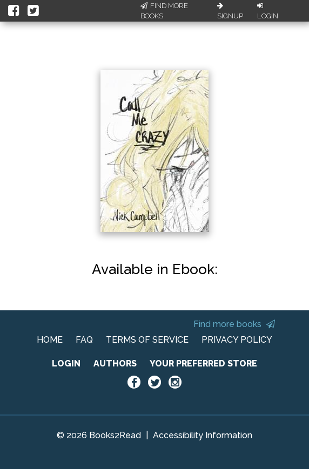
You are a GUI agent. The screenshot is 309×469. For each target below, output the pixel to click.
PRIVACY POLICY (236, 340)
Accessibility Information (202, 435)
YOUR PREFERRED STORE (203, 363)
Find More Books (164, 11)
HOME (50, 340)
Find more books (234, 324)
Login (267, 11)
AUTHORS (115, 363)
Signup (230, 11)
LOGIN (66, 363)
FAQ (84, 340)
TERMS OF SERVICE (147, 340)
